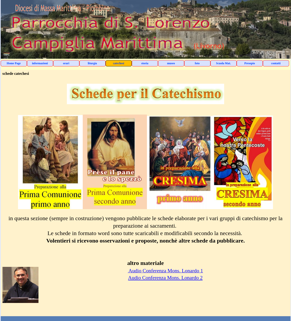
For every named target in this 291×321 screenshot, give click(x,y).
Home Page (14, 63)
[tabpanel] (145, 197)
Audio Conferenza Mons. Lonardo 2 (165, 278)
